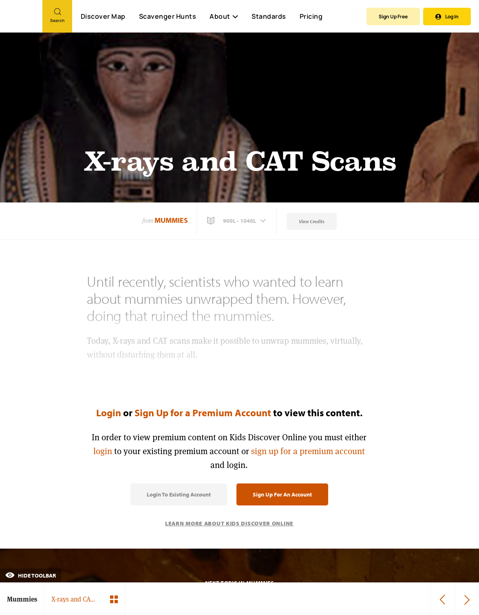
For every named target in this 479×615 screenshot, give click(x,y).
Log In (447, 16)
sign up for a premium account (308, 451)
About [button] (224, 16)
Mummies (171, 220)
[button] (237, 220)
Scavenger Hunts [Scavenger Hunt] (167, 17)
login (102, 451)
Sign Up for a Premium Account (203, 412)
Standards (269, 16)
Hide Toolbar (30, 575)
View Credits (311, 221)
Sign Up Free (393, 16)
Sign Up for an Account (282, 494)
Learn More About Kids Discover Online (229, 523)
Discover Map (103, 16)
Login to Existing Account (179, 494)
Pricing (311, 16)
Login (108, 412)
